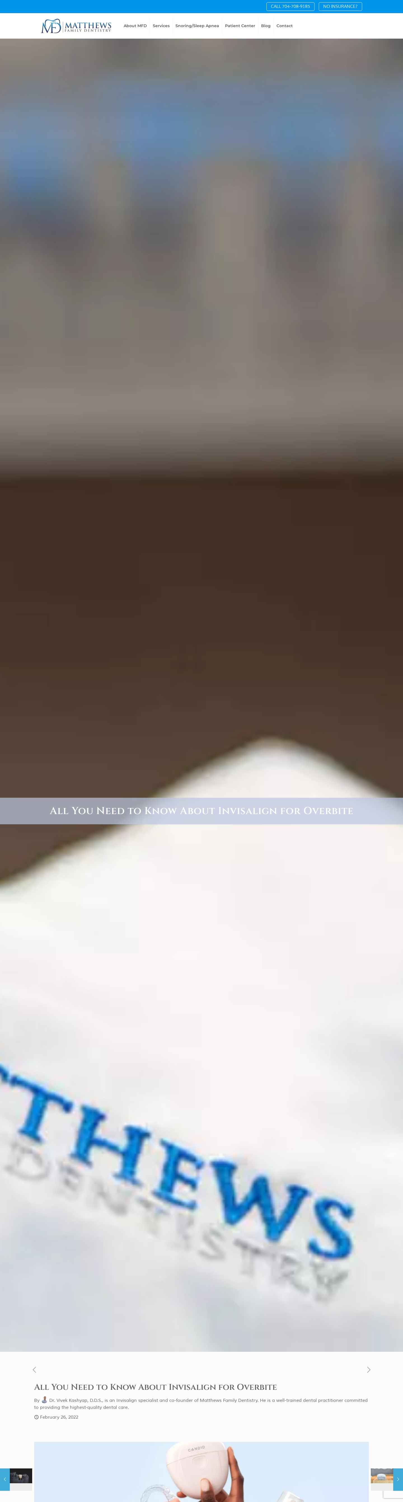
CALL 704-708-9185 (290, 6)
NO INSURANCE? (340, 6)
